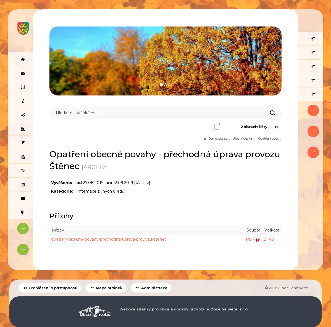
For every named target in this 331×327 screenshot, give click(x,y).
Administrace (151, 288)
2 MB (269, 239)
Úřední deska (242, 138)
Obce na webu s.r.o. (229, 309)
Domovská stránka (217, 138)
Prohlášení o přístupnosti (50, 288)
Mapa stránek (106, 288)
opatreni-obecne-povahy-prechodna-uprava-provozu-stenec (109, 239)
